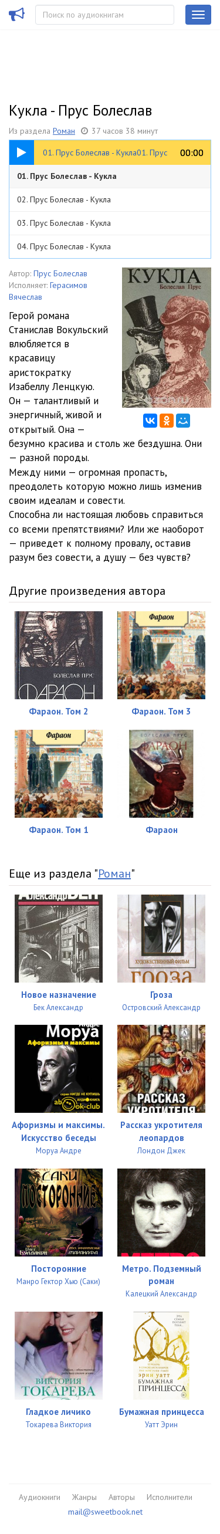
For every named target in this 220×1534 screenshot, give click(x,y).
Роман (64, 131)
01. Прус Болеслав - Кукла (67, 176)
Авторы (122, 1497)
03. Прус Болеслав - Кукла (64, 223)
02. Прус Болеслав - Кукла (64, 199)
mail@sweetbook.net (105, 1511)
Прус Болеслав (60, 273)
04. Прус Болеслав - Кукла (64, 246)
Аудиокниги (39, 1497)
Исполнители (169, 1497)
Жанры (84, 1497)
